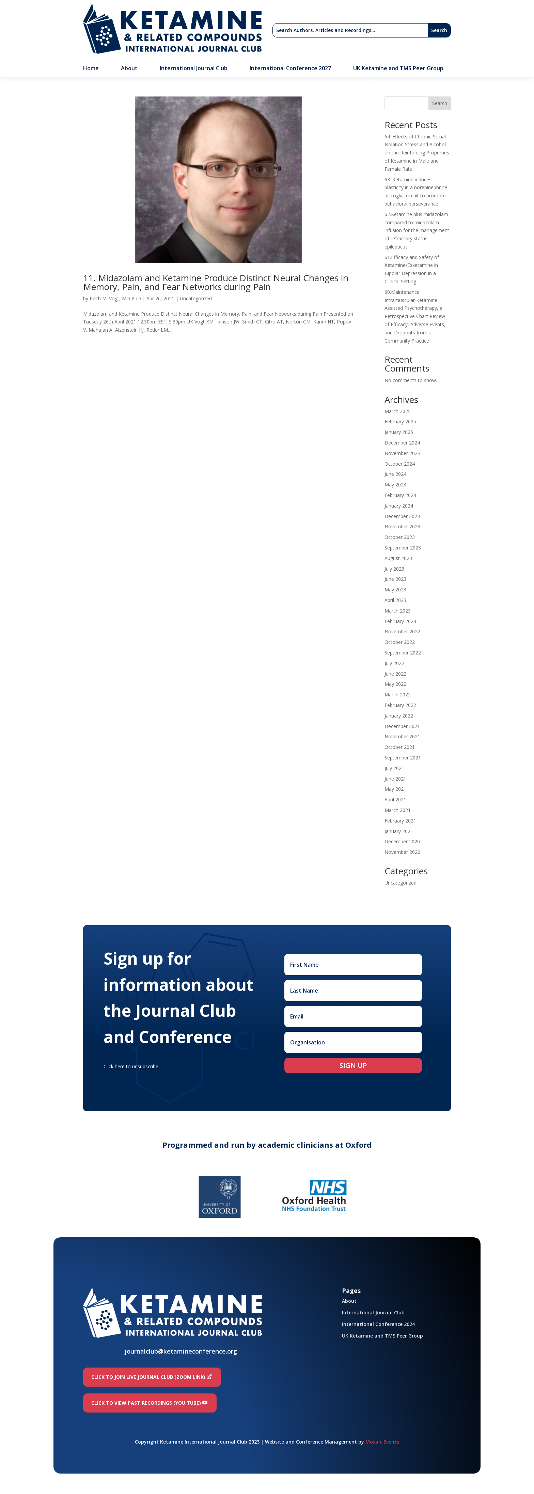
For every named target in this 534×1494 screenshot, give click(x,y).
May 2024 (395, 484)
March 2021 (397, 810)
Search (439, 103)
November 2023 (402, 526)
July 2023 (394, 568)
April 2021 (395, 799)
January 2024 (398, 505)
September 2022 (402, 652)
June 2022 (395, 673)
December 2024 (402, 442)
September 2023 (402, 547)
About (129, 69)
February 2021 (400, 820)
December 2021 (402, 726)
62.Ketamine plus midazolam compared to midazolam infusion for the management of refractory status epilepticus (416, 230)
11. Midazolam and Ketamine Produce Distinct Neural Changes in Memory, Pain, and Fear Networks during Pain (215, 282)
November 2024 (402, 453)
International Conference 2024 (378, 1324)
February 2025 (400, 421)
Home (91, 69)
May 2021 (395, 789)
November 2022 (402, 631)
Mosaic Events (382, 1441)
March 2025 (397, 411)
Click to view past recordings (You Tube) (146, 1403)
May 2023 (395, 589)
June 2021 (395, 778)
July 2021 (394, 768)
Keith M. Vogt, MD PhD (115, 298)
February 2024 (400, 495)
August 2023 (398, 558)
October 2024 (399, 464)
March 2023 (397, 610)
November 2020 (402, 852)
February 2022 (400, 705)
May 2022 (395, 684)
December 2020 (402, 841)
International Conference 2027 (290, 69)
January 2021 (398, 831)
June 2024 (395, 474)
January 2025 (398, 432)
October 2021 (399, 747)
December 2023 (402, 516)
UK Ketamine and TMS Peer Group (398, 69)
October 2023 (399, 537)
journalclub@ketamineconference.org (181, 1351)
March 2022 (397, 694)
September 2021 (402, 757)
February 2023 (400, 621)
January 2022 (398, 715)
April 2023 (395, 600)
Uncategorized (196, 298)
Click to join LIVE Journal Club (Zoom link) (148, 1377)
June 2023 (395, 579)
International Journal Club (193, 69)
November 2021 (402, 736)
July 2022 (394, 663)
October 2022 (399, 642)
